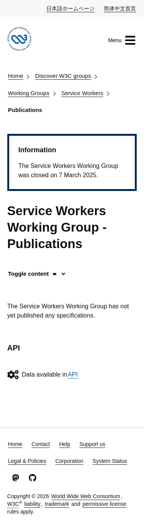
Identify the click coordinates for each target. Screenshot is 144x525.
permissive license (104, 504)
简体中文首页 (120, 8)
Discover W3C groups (63, 75)
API (73, 374)
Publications (25, 110)
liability (33, 504)
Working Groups (28, 93)
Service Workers (82, 93)
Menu (122, 40)
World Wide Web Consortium (85, 496)
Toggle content (32, 273)
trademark (57, 504)
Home (15, 75)
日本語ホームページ (70, 8)
